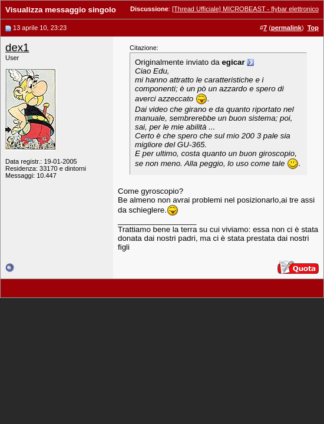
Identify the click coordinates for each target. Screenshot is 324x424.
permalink (286, 27)
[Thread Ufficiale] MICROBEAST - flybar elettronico (245, 8)
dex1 (17, 47)
